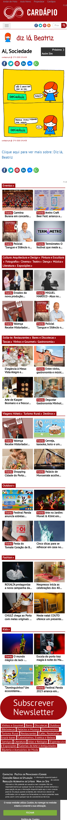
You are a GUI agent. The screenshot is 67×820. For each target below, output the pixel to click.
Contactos (8, 774)
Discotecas (41, 725)
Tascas (8, 341)
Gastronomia (46, 341)
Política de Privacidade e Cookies (30, 774)
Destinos (49, 413)
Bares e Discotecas (44, 337)
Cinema (26, 261)
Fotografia (12, 261)
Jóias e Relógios (37, 741)
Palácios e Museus (28, 729)
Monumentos (50, 729)
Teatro (37, 261)
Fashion (8, 557)
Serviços (7, 741)
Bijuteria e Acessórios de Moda (20, 749)
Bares (29, 725)
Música (58, 261)
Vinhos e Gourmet (25, 341)
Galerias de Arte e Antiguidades (37, 746)
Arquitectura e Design (27, 257)
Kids (6, 629)
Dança (47, 261)
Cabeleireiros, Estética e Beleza (36, 737)
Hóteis (18, 413)
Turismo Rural (32, 413)
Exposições (25, 265)
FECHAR (30, 812)
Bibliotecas (8, 729)
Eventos (8, 185)
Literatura (9, 265)
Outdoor (9, 485)
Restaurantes (22, 337)
